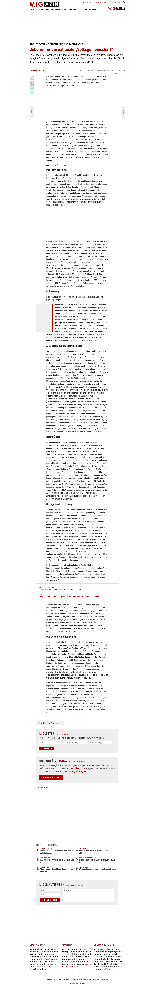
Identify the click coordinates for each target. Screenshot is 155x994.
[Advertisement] (77, 26)
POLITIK (32, 9)
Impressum (96, 979)
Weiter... (108, 969)
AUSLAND (72, 9)
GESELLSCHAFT (43, 9)
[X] (32, 83)
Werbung (118, 3)
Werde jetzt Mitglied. (77, 771)
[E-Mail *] (50, 742)
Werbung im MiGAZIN (66, 979)
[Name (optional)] (100, 742)
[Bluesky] (32, 87)
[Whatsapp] (32, 92)
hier (45, 969)
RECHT (64, 9)
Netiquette (72, 885)
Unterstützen (108, 3)
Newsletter (87, 3)
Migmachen (97, 3)
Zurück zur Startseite (50, 723)
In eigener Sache (52, 979)
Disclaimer (105, 979)
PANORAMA (55, 9)
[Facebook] (32, 78)
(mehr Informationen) (62, 734)
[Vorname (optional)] (75, 742)
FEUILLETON (82, 9)
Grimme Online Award (76, 768)
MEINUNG (92, 9)
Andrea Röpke (38, 70)
